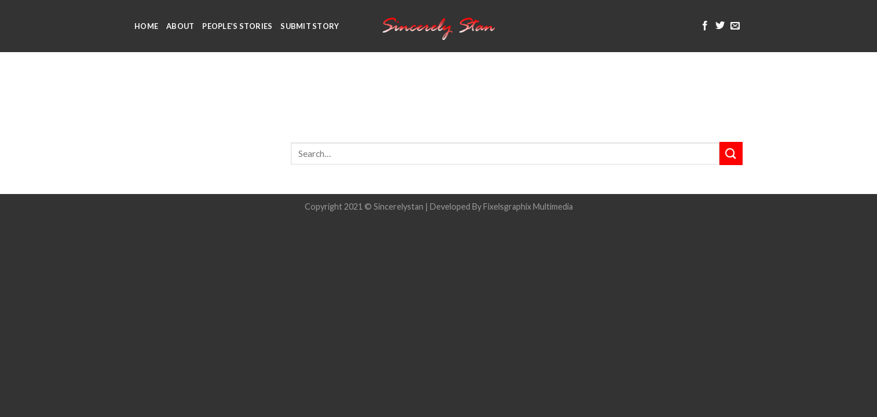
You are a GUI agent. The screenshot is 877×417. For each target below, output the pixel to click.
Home (146, 26)
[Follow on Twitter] (720, 26)
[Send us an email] (735, 26)
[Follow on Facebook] (705, 26)
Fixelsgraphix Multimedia (528, 206)
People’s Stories (237, 26)
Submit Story (309, 26)
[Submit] (731, 153)
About (180, 26)
